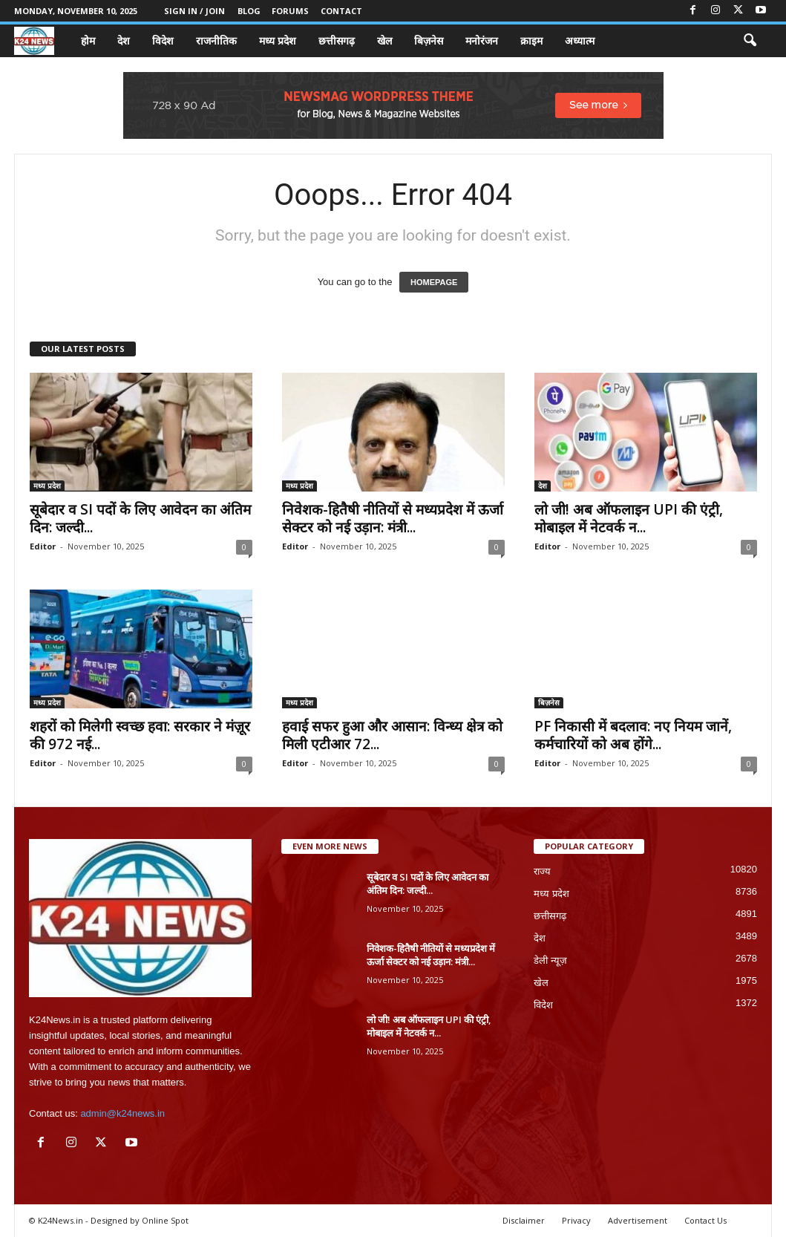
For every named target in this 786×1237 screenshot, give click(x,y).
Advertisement (637, 1220)
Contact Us (705, 1220)
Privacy (576, 1220)
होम (88, 40)
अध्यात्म (580, 40)
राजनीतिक (216, 40)
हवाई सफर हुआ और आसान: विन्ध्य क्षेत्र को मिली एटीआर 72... (392, 735)
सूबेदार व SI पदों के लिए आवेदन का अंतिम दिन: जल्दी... (140, 518)
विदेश (163, 40)
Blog (249, 10)
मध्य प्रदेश (277, 40)
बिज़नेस (428, 40)
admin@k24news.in (122, 1113)
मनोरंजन (481, 40)
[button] (749, 41)
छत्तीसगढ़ (336, 40)
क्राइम (531, 40)
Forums (290, 10)
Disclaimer (523, 1220)
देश (123, 40)
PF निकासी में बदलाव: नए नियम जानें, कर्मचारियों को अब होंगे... (633, 735)
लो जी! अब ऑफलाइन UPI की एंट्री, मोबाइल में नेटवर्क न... (628, 518)
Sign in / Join (194, 10)
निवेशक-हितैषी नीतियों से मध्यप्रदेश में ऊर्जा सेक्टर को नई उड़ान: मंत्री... (392, 518)
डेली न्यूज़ (550, 960)
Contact (341, 10)
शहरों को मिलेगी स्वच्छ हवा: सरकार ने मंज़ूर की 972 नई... (140, 735)
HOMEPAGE (433, 282)
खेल (384, 40)
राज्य (542, 871)
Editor (43, 546)
